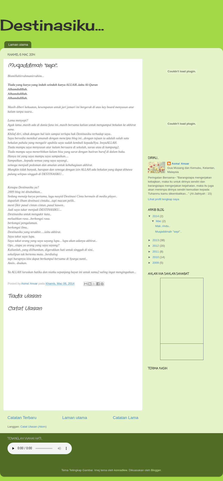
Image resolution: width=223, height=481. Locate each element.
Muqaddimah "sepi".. (168, 231)
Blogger (156, 470)
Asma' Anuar (180, 163)
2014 (156, 216)
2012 (156, 245)
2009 (156, 262)
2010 (156, 257)
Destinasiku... (52, 25)
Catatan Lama (125, 417)
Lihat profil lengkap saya (163, 199)
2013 (156, 240)
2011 (156, 251)
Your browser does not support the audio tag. (40, 448)
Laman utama (18, 44)
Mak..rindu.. (162, 226)
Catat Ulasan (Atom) (33, 426)
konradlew (120, 470)
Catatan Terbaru (22, 417)
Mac (159, 221)
